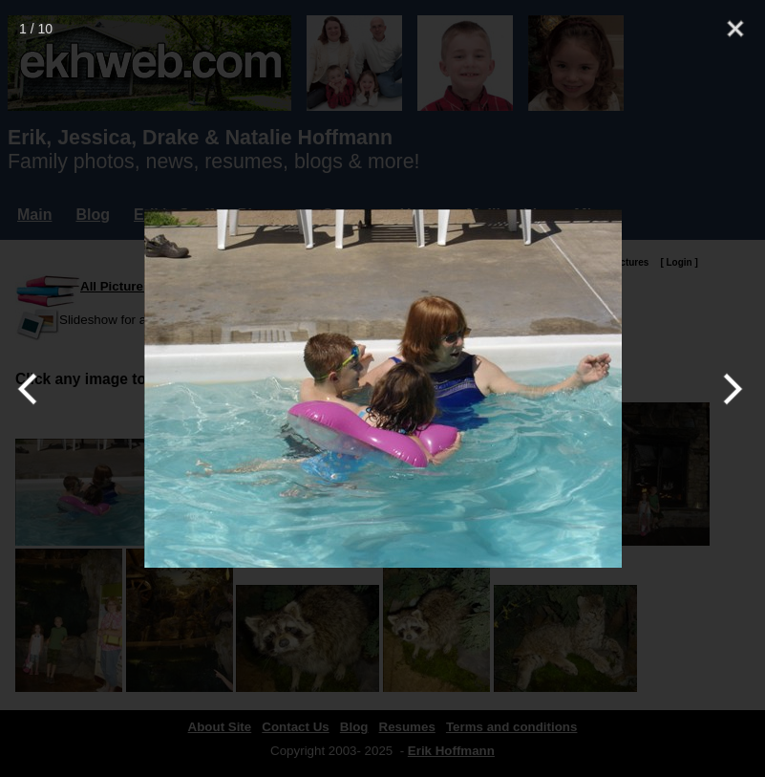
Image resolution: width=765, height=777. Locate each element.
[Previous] (36, 389)
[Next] (729, 389)
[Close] (735, 28)
